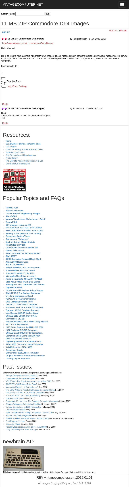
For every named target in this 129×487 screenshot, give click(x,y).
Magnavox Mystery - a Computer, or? (22, 387)
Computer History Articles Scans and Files (24, 149)
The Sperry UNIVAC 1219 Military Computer (25, 393)
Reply (5, 104)
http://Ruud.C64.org (17, 86)
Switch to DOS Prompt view (18, 164)
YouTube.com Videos (15, 152)
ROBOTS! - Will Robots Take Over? (21, 384)
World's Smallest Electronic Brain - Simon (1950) (27, 418)
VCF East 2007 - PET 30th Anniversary (23, 395)
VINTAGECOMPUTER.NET (23, 4)
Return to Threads (118, 30)
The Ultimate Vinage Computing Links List (24, 161)
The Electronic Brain (15, 398)
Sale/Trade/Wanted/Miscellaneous (21, 155)
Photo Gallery (12, 158)
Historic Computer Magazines (19, 415)
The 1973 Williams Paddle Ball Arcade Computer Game (30, 390)
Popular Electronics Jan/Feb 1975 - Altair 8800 (26, 427)
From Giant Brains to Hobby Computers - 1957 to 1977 (30, 412)
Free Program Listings (15, 421)
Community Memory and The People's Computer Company (32, 401)
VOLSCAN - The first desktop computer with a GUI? (28, 381)
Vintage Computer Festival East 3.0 (21, 376)
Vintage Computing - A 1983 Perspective (23, 407)
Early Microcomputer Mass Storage (21, 430)
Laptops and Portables (16, 410)
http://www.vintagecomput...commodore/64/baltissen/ (27, 43)
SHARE (5, 32)
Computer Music (13, 424)
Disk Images (11, 146)
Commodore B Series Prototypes (20, 378)
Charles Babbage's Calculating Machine (23, 404)
